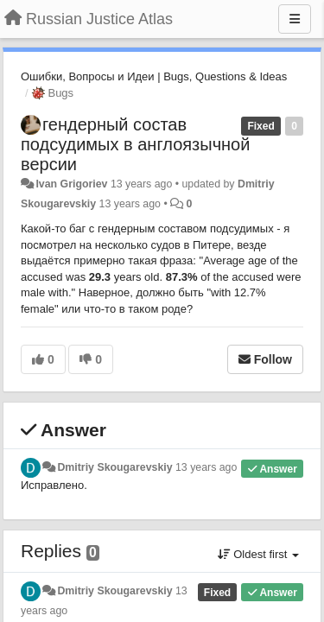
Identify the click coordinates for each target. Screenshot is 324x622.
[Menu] (294, 19)
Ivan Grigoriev (71, 184)
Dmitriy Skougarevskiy (114, 467)
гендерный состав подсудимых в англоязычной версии (135, 144)
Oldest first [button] (258, 554)
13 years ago (206, 467)
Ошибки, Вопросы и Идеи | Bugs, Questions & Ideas (154, 76)
